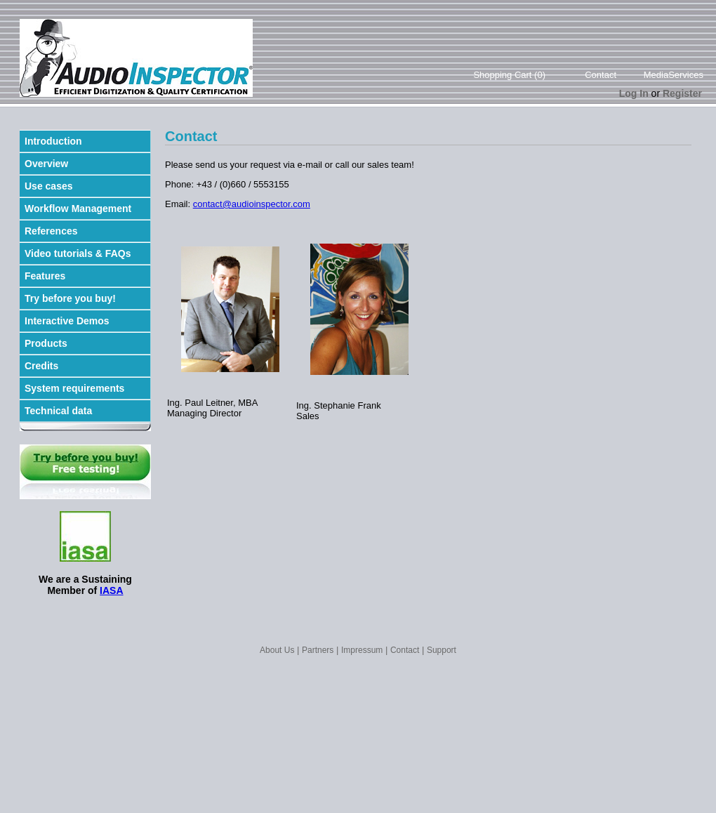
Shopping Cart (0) (509, 75)
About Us (277, 650)
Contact (600, 75)
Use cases (49, 186)
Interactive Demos (67, 320)
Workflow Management (78, 208)
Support (441, 650)
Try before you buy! (70, 298)
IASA (111, 590)
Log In (634, 93)
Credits (41, 365)
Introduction (53, 141)
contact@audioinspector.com (251, 204)
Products (46, 343)
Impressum (362, 650)
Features (45, 276)
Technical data (58, 410)
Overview (46, 163)
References (51, 231)
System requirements (74, 388)
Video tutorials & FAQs (78, 253)
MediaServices (673, 75)
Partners (317, 650)
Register (682, 93)
